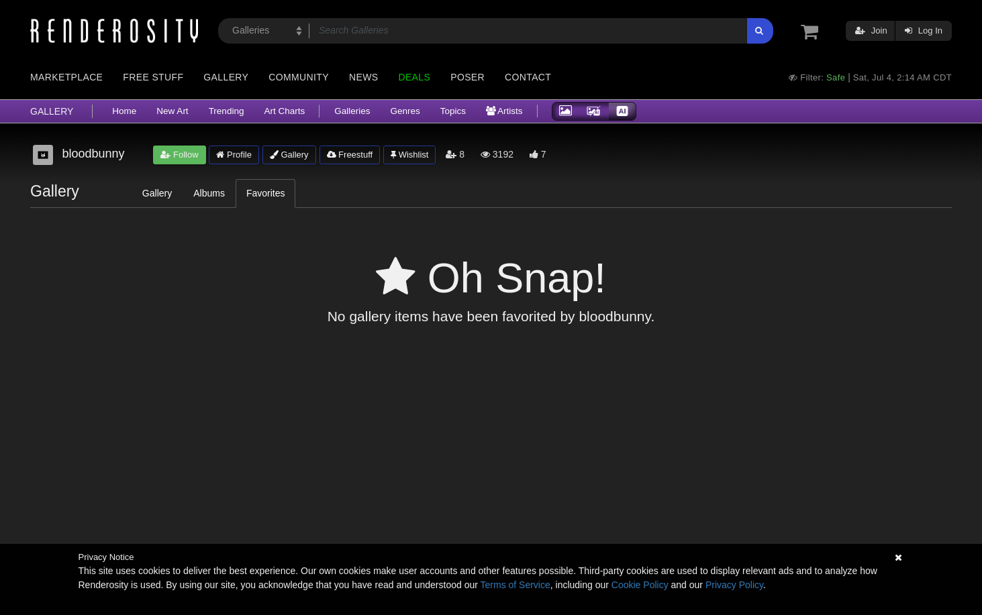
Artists (504, 111)
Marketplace (66, 77)
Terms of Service (515, 584)
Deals (414, 77)
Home (124, 111)
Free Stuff (153, 77)
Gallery (225, 77)
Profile (233, 155)
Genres (405, 111)
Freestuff (350, 155)
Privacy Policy (734, 584)
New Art (172, 111)
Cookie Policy (640, 584)
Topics (453, 111)
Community (298, 77)
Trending (226, 111)
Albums (209, 193)
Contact (528, 77)
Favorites (265, 193)
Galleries (352, 111)
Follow (179, 155)
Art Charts (284, 111)
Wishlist (409, 155)
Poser (467, 77)
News (363, 77)
